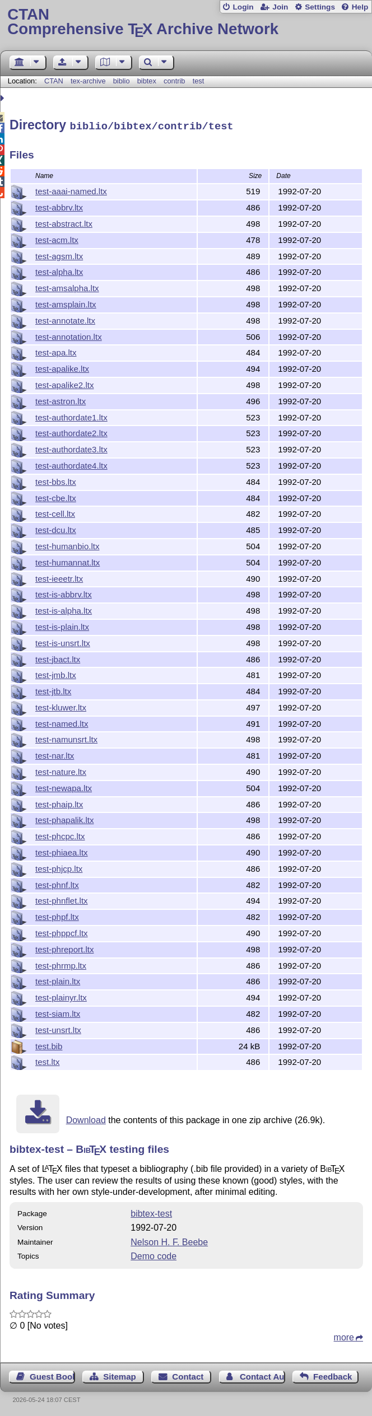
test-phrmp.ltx (60, 964)
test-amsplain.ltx (65, 302)
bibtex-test (151, 1212)
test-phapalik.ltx (64, 818)
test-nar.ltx (54, 754)
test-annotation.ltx (68, 335)
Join (280, 7)
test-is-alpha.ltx (63, 609)
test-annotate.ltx (65, 319)
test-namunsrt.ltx (66, 737)
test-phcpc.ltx (60, 834)
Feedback (332, 1375)
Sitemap (119, 1375)
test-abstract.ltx (63, 222)
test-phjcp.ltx (58, 867)
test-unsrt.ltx (58, 1028)
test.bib (48, 1044)
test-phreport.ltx (64, 947)
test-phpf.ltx (57, 915)
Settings (320, 7)
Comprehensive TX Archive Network (185, 22)
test (198, 81)
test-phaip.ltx (59, 802)
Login (242, 7)
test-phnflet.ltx (61, 899)
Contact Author (262, 1375)
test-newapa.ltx (63, 786)
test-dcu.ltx (55, 528)
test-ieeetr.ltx (59, 577)
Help (360, 7)
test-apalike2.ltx (64, 383)
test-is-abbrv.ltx (63, 592)
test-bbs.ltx (55, 480)
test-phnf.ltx (57, 883)
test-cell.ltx (55, 512)
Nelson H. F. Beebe (169, 1240)
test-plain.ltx (57, 979)
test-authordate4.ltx (71, 464)
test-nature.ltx (60, 770)
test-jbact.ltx (57, 657)
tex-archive (88, 81)
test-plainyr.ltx (61, 996)
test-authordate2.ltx (71, 431)
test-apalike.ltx (62, 367)
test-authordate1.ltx (71, 415)
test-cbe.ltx (55, 496)
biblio (121, 81)
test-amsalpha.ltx (67, 286)
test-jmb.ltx (55, 673)
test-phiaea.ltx (61, 851)
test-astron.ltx (60, 399)
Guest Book (52, 1375)
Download (86, 1118)
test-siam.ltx (57, 1012)
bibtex (146, 81)
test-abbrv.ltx (59, 206)
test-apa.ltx (56, 351)
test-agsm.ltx (59, 254)
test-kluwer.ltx (60, 706)
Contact (187, 1375)
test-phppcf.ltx (61, 931)
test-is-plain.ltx (62, 625)
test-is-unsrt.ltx (62, 641)
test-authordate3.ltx (71, 447)
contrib (174, 81)
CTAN (53, 81)
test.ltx (47, 1060)
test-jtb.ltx (53, 689)
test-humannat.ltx (67, 561)
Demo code (153, 1254)
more (344, 1335)
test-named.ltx (61, 722)
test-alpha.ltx (59, 270)
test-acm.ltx (56, 238)
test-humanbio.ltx (67, 544)
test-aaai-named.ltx (71, 189)
